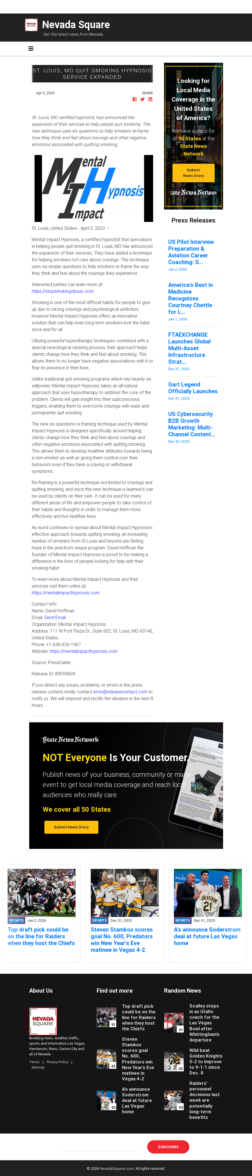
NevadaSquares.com (117, 1168)
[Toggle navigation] (31, 49)
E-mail (69, 1147)
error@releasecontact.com (120, 691)
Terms (34, 1062)
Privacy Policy (57, 1062)
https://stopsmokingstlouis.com (63, 291)
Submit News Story (193, 173)
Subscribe (168, 1146)
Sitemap (38, 1067)
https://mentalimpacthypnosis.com (65, 592)
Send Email (55, 617)
